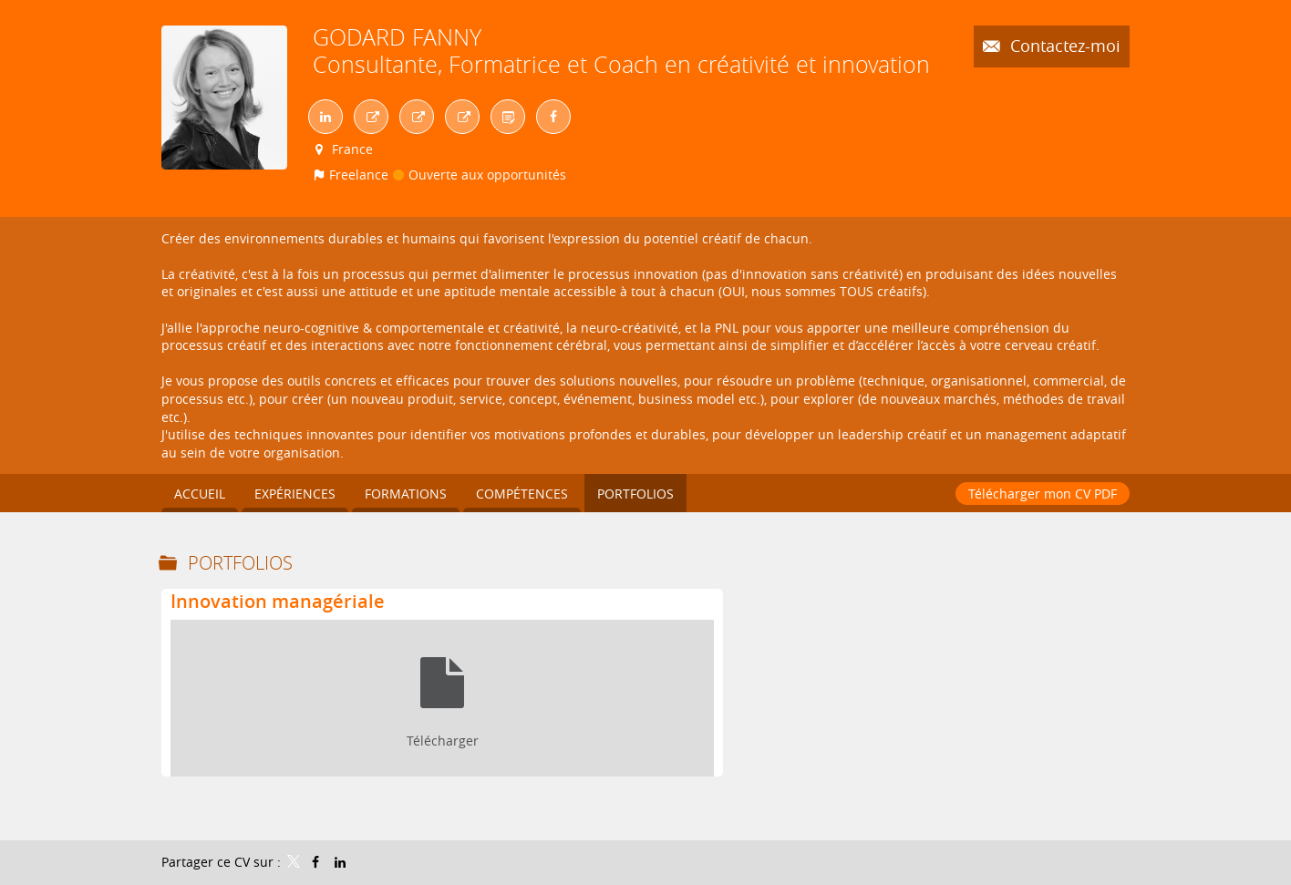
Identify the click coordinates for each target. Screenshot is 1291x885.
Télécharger (443, 740)
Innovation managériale (277, 601)
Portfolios (240, 563)
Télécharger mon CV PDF (1042, 493)
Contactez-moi (1063, 46)
